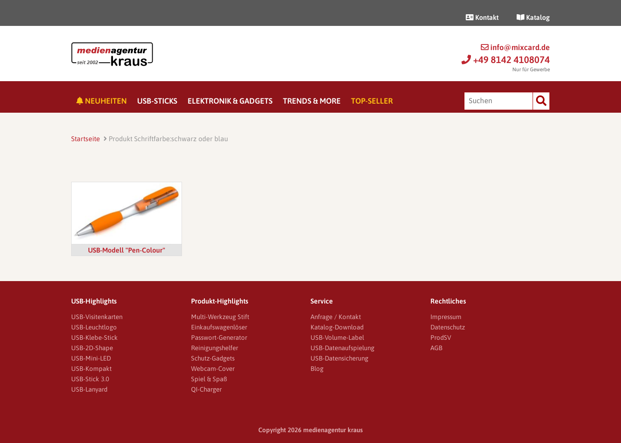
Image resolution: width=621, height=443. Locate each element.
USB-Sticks (157, 100)
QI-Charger (206, 389)
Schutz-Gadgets (213, 358)
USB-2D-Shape (92, 347)
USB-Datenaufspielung (342, 347)
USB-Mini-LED (91, 358)
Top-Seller (372, 100)
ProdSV (440, 337)
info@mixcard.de (515, 47)
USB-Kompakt (91, 368)
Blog (316, 368)
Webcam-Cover (213, 368)
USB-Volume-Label (337, 337)
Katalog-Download (337, 327)
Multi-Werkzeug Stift (220, 316)
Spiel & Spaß (209, 379)
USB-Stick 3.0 (90, 379)
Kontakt (482, 17)
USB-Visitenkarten (96, 316)
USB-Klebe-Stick (94, 337)
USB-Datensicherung (339, 358)
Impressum (445, 316)
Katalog (533, 17)
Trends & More (312, 100)
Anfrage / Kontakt (335, 316)
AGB (436, 347)
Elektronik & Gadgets (230, 100)
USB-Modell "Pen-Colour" (126, 250)
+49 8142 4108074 (505, 59)
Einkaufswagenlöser (219, 327)
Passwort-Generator (219, 337)
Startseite (85, 138)
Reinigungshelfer (214, 347)
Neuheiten (101, 100)
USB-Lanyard (89, 389)
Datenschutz (447, 327)
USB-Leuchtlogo (94, 327)
